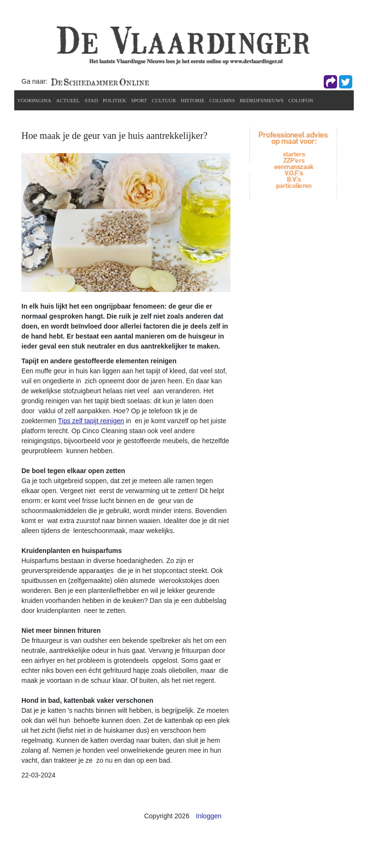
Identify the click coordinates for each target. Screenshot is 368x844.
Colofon (300, 100)
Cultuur (164, 100)
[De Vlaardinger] (183, 45)
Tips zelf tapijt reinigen (91, 421)
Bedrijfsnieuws (261, 100)
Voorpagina (34, 100)
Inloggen (209, 816)
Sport (139, 100)
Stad (91, 100)
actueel (68, 100)
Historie (193, 100)
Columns (222, 100)
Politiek (115, 100)
